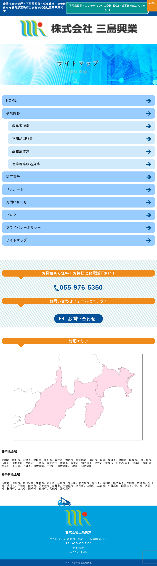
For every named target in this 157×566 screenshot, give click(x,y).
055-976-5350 (81, 287)
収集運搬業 (21, 126)
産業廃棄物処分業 (26, 164)
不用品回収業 (22, 138)
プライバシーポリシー (23, 227)
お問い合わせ (16, 202)
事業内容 (13, 113)
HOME (11, 100)
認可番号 (13, 176)
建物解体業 (21, 151)
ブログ (11, 215)
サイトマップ (16, 240)
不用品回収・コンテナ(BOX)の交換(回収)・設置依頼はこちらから (107, 8)
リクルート (15, 189)
